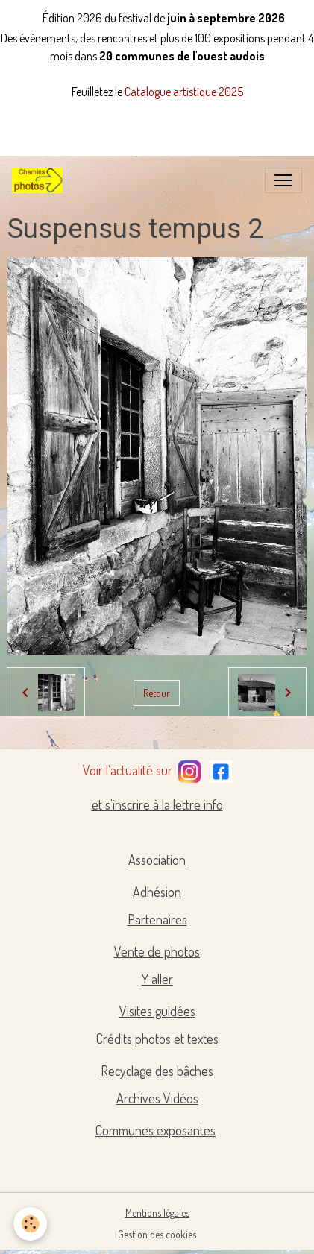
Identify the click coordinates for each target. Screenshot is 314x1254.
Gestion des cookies (157, 1234)
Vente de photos (157, 951)
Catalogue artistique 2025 (184, 91)
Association (157, 859)
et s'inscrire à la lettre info (157, 804)
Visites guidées (157, 1011)
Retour (156, 693)
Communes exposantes (155, 1130)
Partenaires (157, 919)
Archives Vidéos (157, 1098)
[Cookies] (30, 1224)
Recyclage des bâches (157, 1070)
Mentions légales (157, 1212)
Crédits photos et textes (157, 1038)
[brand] (40, 180)
